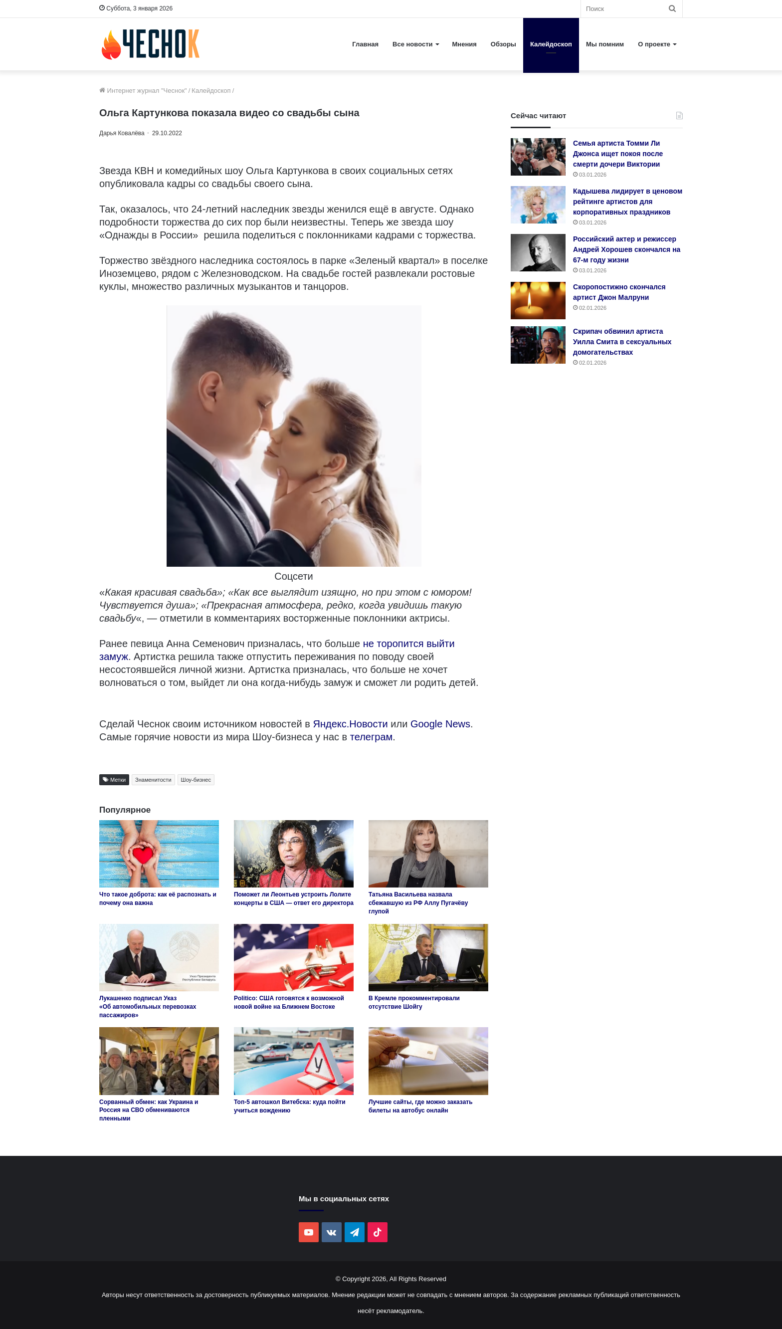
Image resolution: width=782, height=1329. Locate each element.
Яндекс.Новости (350, 723)
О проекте (654, 44)
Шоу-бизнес (196, 780)
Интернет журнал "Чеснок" (143, 90)
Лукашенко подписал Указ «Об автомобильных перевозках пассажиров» (147, 1007)
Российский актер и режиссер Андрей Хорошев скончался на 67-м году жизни (626, 249)
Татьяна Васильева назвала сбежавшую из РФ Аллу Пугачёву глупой (418, 903)
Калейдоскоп (551, 44)
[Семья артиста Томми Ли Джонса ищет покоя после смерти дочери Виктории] (538, 157)
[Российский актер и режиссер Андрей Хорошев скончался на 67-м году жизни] (538, 252)
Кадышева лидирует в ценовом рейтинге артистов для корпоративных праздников (627, 201)
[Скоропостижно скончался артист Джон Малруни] (538, 300)
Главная (365, 44)
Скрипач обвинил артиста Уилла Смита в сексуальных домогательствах (622, 341)
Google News (440, 723)
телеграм (371, 736)
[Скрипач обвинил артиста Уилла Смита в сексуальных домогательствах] (538, 345)
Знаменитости (153, 780)
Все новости (412, 44)
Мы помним (605, 44)
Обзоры (503, 44)
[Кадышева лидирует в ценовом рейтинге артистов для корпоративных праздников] (538, 204)
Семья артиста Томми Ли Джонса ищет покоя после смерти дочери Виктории (618, 153)
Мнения (464, 44)
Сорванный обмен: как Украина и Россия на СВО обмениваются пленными (148, 1110)
